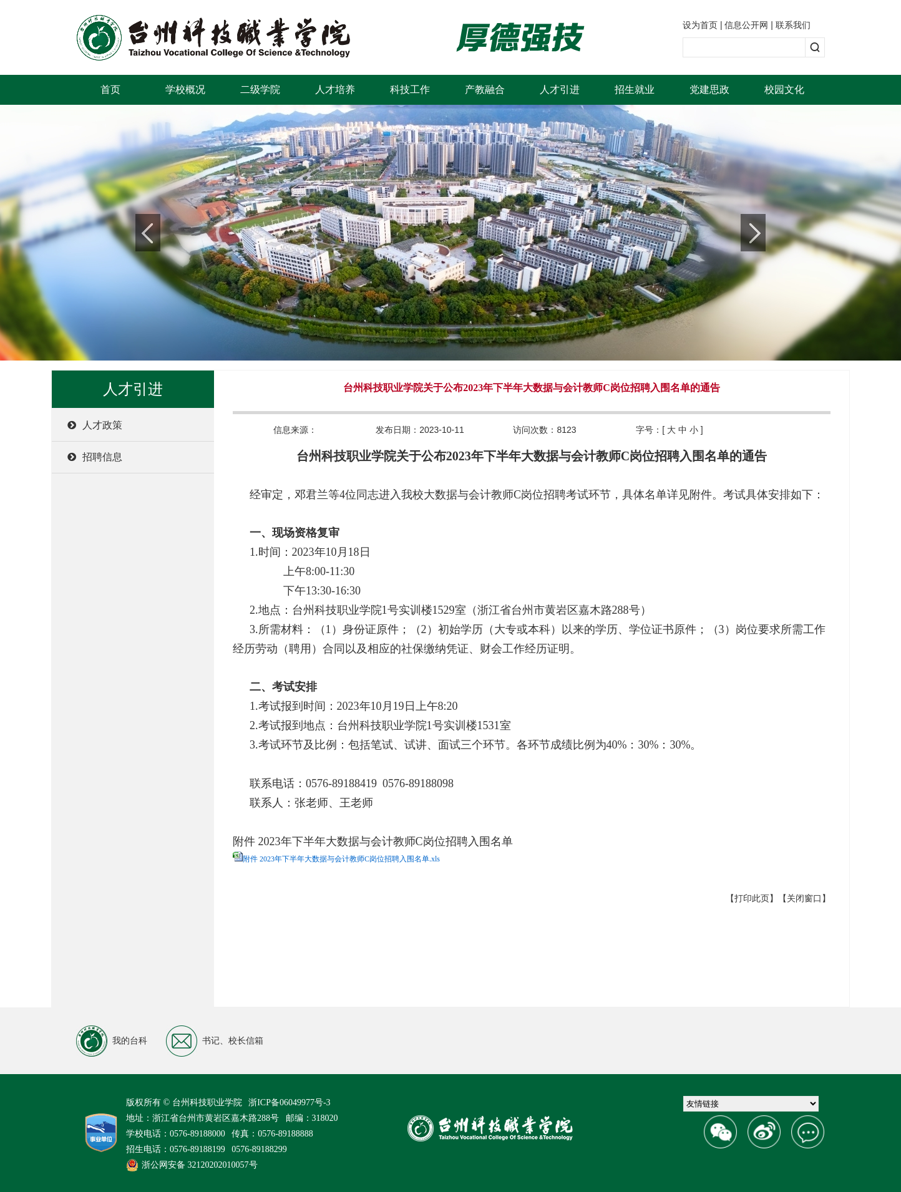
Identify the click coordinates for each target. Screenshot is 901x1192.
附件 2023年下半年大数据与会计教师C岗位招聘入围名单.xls (341, 859)
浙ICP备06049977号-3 (289, 1102)
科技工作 (410, 89)
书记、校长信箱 (214, 1041)
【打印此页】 (752, 898)
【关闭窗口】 (804, 898)
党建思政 (709, 89)
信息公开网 (746, 25)
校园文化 (784, 89)
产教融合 (485, 89)
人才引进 (560, 89)
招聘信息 (94, 457)
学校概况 (185, 89)
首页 (110, 89)
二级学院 (260, 89)
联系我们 (793, 25)
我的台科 (111, 1041)
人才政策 (94, 425)
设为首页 (700, 25)
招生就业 (635, 89)
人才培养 (335, 89)
